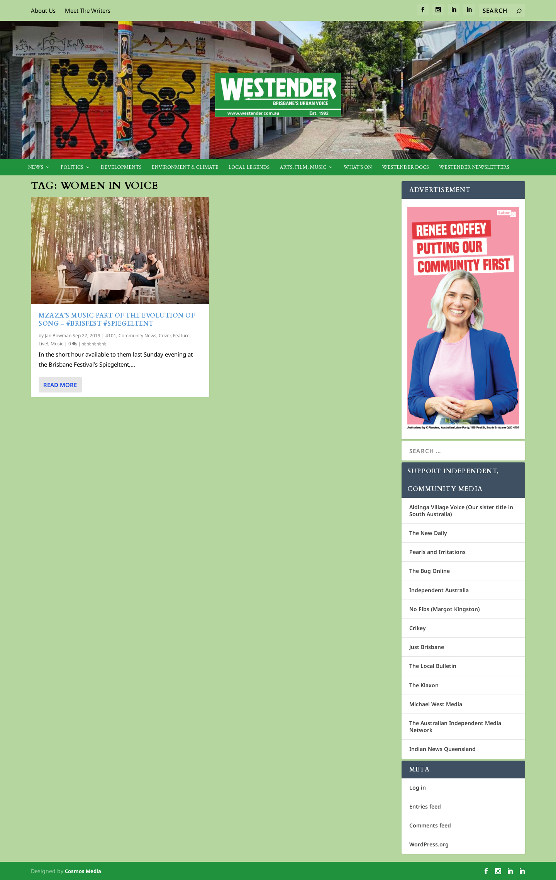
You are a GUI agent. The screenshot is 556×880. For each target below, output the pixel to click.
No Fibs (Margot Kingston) (444, 609)
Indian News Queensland (442, 749)
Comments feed (430, 825)
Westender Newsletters (474, 167)
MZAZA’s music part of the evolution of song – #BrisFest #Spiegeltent (117, 319)
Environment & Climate (185, 167)
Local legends (249, 167)
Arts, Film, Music (303, 167)
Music (57, 343)
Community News (137, 335)
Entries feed (425, 806)
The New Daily (428, 533)
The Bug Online (429, 570)
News (35, 167)
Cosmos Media (83, 871)
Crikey (417, 628)
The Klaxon (424, 685)
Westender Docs (405, 167)
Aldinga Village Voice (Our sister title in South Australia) (461, 510)
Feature (181, 335)
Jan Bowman (58, 335)
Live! (43, 343)
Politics (72, 167)
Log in (417, 787)
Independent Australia (439, 590)
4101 (110, 335)
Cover (165, 335)
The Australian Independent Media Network (455, 726)
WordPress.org (429, 844)
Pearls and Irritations (437, 552)
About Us (43, 10)
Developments (121, 167)
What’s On (358, 167)
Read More (60, 385)
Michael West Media (435, 704)
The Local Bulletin (432, 665)
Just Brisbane (426, 647)
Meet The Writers (87, 10)
